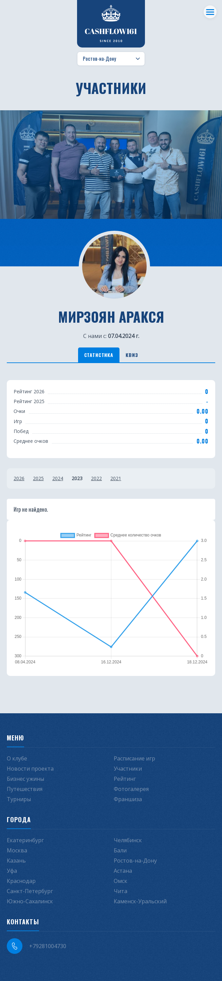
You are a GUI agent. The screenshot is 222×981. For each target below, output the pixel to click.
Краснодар (21, 881)
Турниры (19, 799)
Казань (16, 860)
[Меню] (210, 11)
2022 (96, 478)
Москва (17, 850)
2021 (115, 478)
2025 (38, 478)
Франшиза (128, 799)
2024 (57, 478)
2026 (19, 478)
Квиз (132, 354)
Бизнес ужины (25, 778)
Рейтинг (125, 778)
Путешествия (24, 789)
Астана (123, 870)
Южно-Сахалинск (30, 901)
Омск (120, 881)
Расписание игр (134, 758)
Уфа (12, 870)
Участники (128, 768)
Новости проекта (30, 768)
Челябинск (128, 840)
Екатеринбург (25, 840)
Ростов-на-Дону (135, 860)
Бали (120, 850)
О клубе (17, 758)
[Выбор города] (111, 59)
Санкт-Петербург (30, 891)
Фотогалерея (131, 789)
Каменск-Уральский (140, 901)
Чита (120, 891)
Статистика (98, 354)
